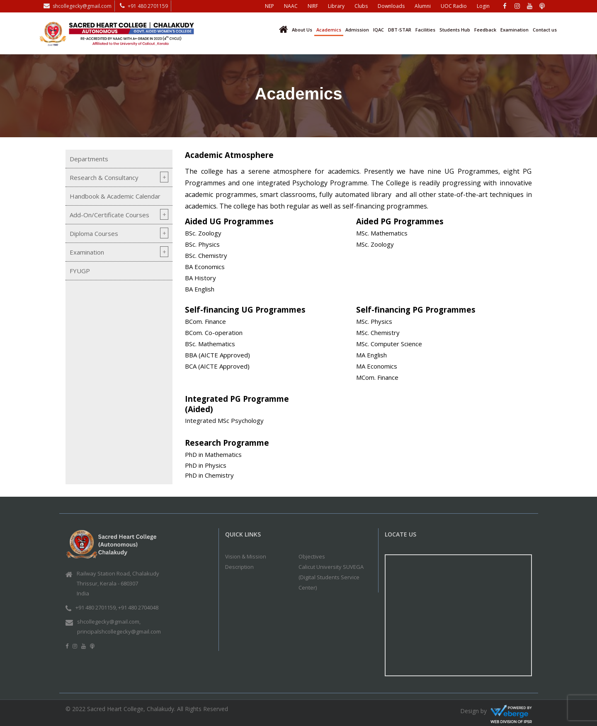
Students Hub (454, 30)
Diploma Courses (94, 233)
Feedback (485, 30)
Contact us (545, 30)
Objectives (311, 556)
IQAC (378, 30)
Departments (89, 159)
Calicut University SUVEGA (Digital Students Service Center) (331, 577)
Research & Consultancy (104, 177)
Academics (328, 30)
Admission (357, 30)
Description (239, 567)
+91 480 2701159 (148, 6)
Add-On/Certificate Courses (109, 215)
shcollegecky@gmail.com (82, 6)
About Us (302, 30)
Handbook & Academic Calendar (115, 196)
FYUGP (80, 271)
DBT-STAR (399, 30)
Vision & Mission (245, 556)
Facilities (425, 30)
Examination (514, 30)
